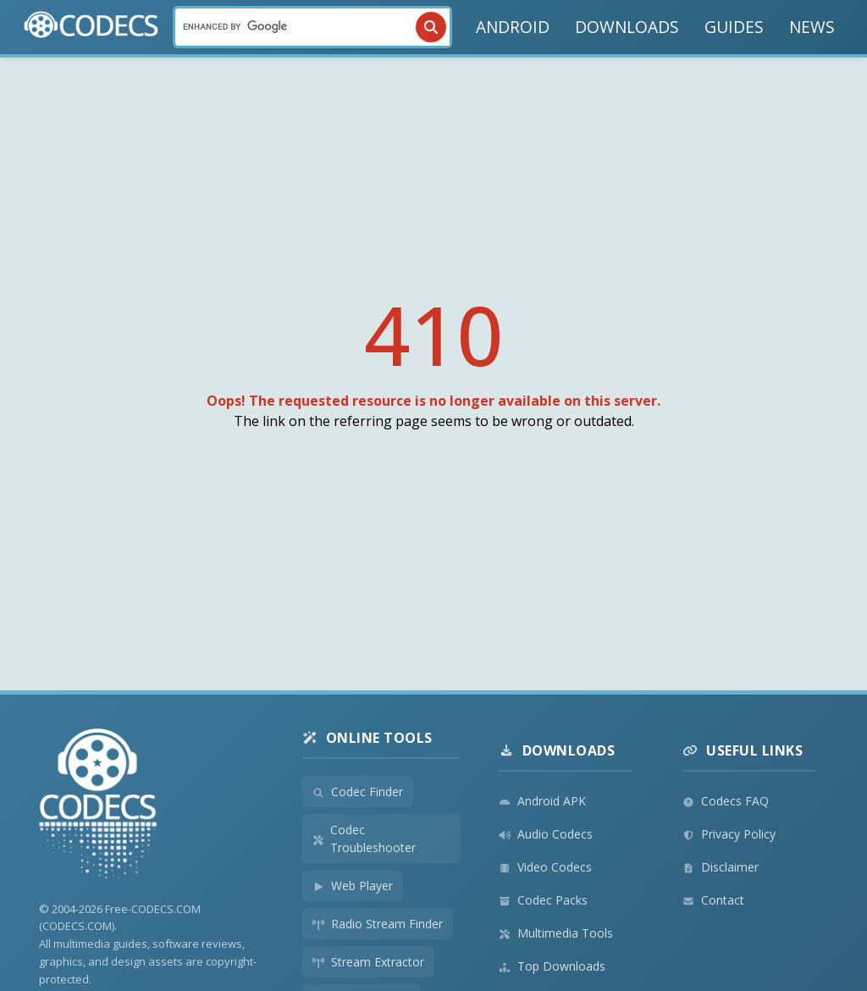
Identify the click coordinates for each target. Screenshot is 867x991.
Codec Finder (357, 791)
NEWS (812, 26)
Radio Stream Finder (377, 924)
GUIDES (734, 26)
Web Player (352, 886)
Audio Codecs (546, 834)
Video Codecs (545, 867)
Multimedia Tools (556, 933)
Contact (713, 900)
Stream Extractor (368, 962)
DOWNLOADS (627, 26)
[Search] (312, 27)
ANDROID (512, 26)
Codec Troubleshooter (364, 838)
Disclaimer (720, 867)
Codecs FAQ (725, 801)
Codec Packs (543, 900)
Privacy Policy (729, 834)
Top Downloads (552, 966)
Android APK (542, 801)
